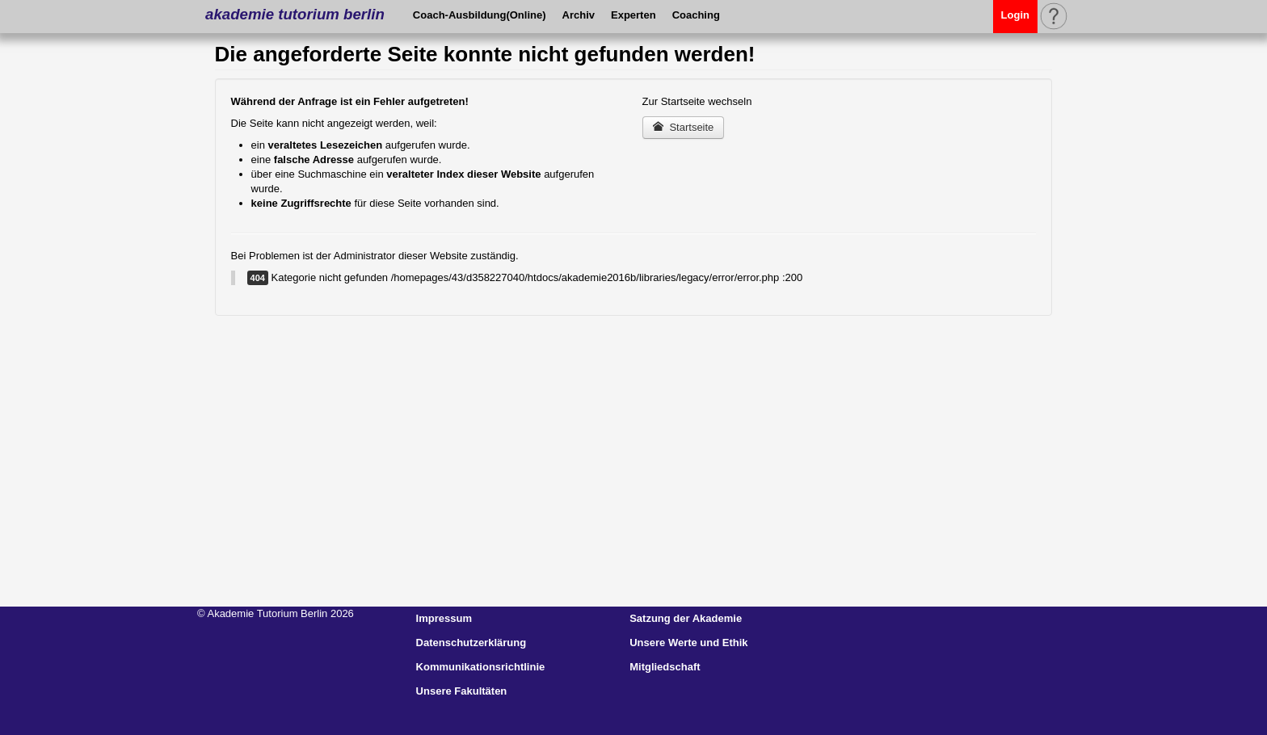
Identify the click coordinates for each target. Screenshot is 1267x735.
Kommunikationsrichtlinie (480, 667)
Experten (633, 15)
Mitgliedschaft (664, 667)
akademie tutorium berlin (295, 14)
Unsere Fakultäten (461, 691)
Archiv (578, 15)
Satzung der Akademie (685, 618)
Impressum (444, 618)
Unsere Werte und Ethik (688, 642)
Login (1015, 15)
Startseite (683, 127)
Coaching (696, 15)
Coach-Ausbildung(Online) (479, 15)
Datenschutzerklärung (471, 642)
